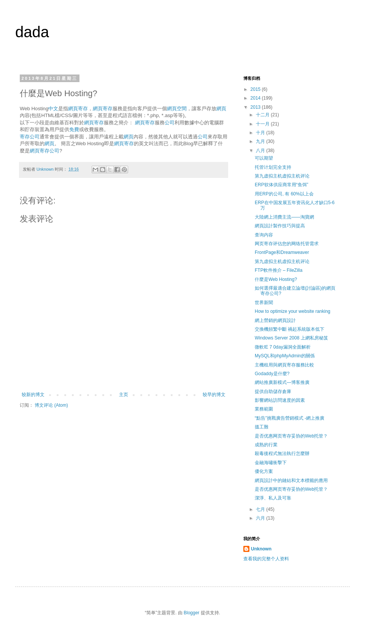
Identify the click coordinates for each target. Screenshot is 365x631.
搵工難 (261, 427)
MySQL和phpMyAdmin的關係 (285, 355)
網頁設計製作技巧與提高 (280, 225)
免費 (74, 129)
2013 (256, 107)
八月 (261, 150)
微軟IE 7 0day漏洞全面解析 (283, 347)
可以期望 (264, 158)
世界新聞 (264, 302)
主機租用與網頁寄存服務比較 (284, 365)
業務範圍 (264, 409)
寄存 (83, 108)
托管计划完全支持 (273, 167)
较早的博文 (214, 394)
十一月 (263, 124)
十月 (261, 132)
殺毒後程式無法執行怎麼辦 (282, 453)
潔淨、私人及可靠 (273, 498)
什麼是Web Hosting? (276, 279)
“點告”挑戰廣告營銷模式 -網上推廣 (289, 418)
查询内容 (264, 235)
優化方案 (264, 471)
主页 (123, 394)
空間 (182, 108)
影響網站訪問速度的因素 (280, 400)
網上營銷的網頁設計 (275, 320)
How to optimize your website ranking (292, 311)
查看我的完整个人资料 (266, 558)
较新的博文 (33, 394)
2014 (256, 98)
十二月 (263, 114)
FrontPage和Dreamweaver (282, 252)
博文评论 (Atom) (51, 405)
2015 (256, 89)
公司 (170, 122)
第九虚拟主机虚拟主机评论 (282, 176)
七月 (261, 509)
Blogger (191, 612)
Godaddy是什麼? (272, 373)
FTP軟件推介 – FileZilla (278, 270)
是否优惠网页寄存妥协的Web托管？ (291, 436)
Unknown (261, 549)
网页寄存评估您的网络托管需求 (287, 243)
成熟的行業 (266, 444)
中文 (53, 108)
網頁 (73, 108)
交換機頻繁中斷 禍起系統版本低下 (289, 329)
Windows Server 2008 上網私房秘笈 (291, 338)
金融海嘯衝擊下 (271, 462)
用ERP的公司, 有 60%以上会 (284, 194)
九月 (261, 141)
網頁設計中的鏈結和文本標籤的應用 (291, 480)
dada (32, 32)
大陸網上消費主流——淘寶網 (284, 217)
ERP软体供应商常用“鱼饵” (281, 184)
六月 (261, 518)
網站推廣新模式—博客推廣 (282, 382)
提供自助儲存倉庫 (273, 391)
